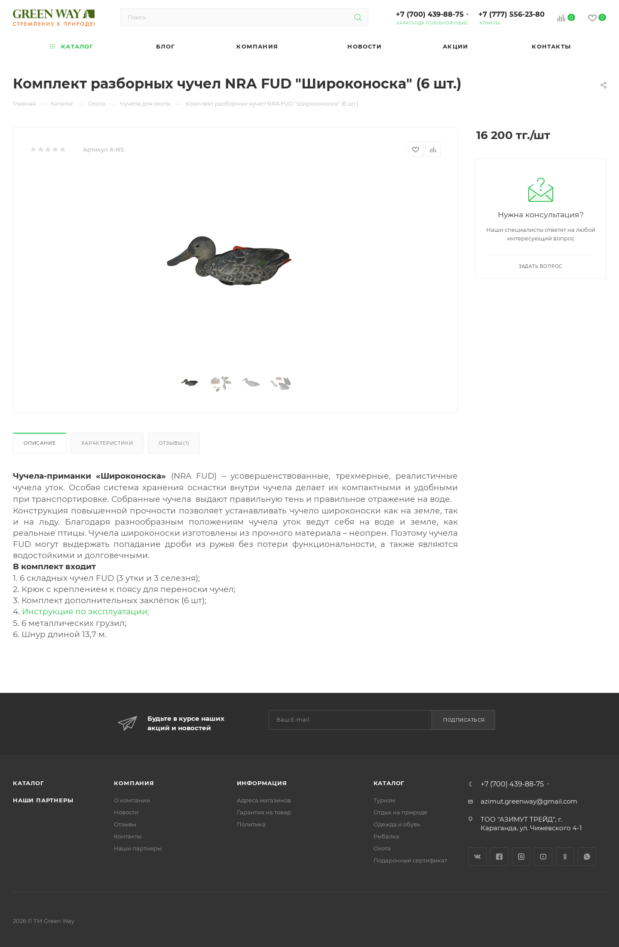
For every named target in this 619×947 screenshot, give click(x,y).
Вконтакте (477, 856)
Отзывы (125, 824)
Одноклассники (565, 856)
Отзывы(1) (174, 443)
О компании (132, 800)
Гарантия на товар (264, 812)
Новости (126, 812)
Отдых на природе (400, 812)
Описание (39, 443)
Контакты (127, 836)
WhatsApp (587, 856)
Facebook (499, 856)
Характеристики (107, 443)
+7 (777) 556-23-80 (511, 14)
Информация (262, 783)
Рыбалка (386, 836)
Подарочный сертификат (410, 860)
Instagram (521, 856)
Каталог (28, 783)
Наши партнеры (43, 800)
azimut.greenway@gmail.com (529, 801)
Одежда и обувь (397, 824)
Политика (251, 824)
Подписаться (464, 720)
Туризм (384, 800)
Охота (382, 848)
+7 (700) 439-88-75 (430, 14)
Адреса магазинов (264, 800)
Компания (134, 783)
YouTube (543, 856)
